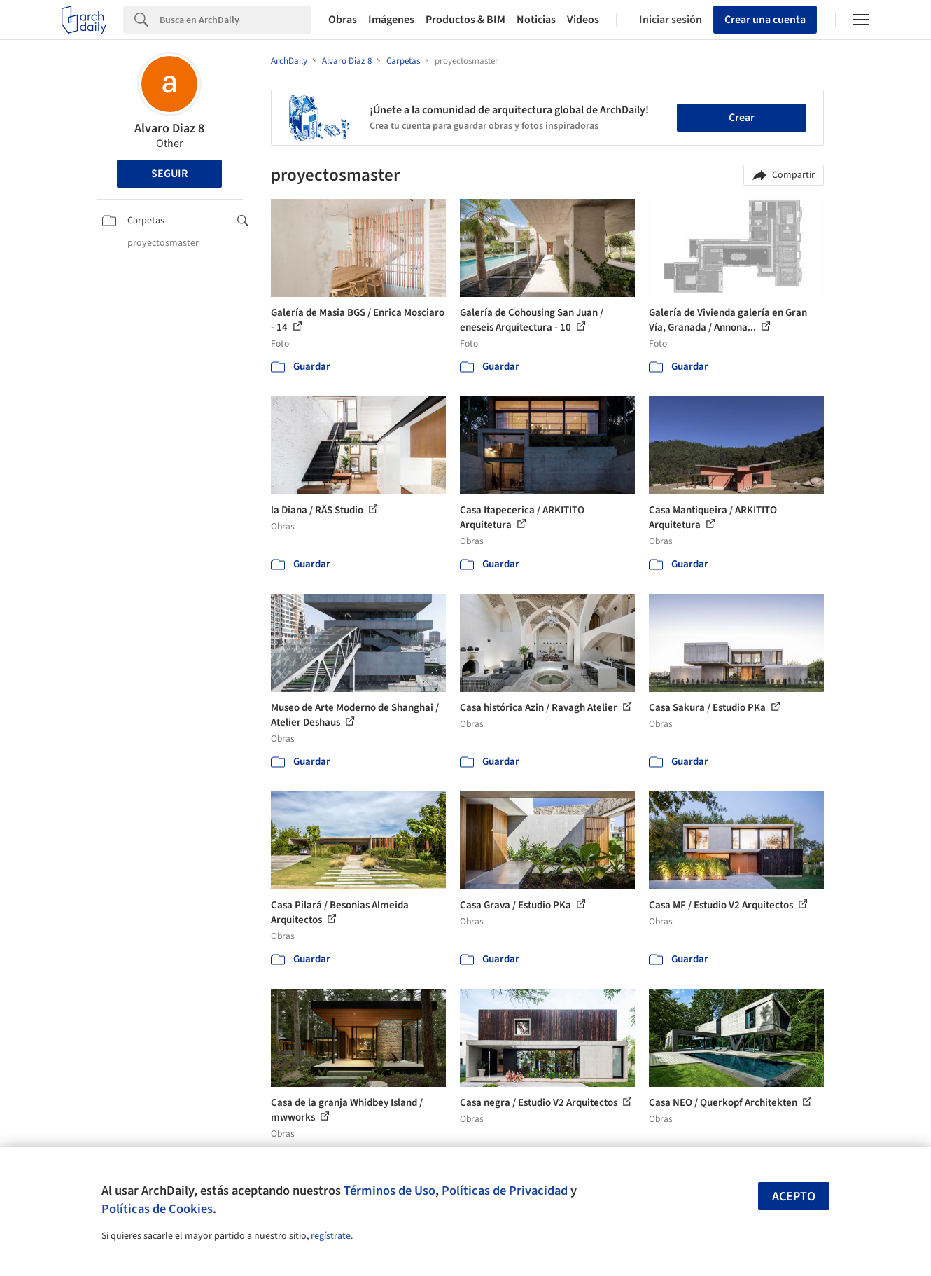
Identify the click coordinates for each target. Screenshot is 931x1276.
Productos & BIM (465, 19)
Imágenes (391, 19)
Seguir (169, 173)
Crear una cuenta (765, 19)
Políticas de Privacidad (505, 1190)
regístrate (331, 1236)
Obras (342, 19)
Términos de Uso (389, 1190)
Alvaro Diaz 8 (169, 128)
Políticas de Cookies (157, 1209)
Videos (583, 19)
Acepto (794, 1196)
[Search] (236, 20)
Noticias (536, 19)
